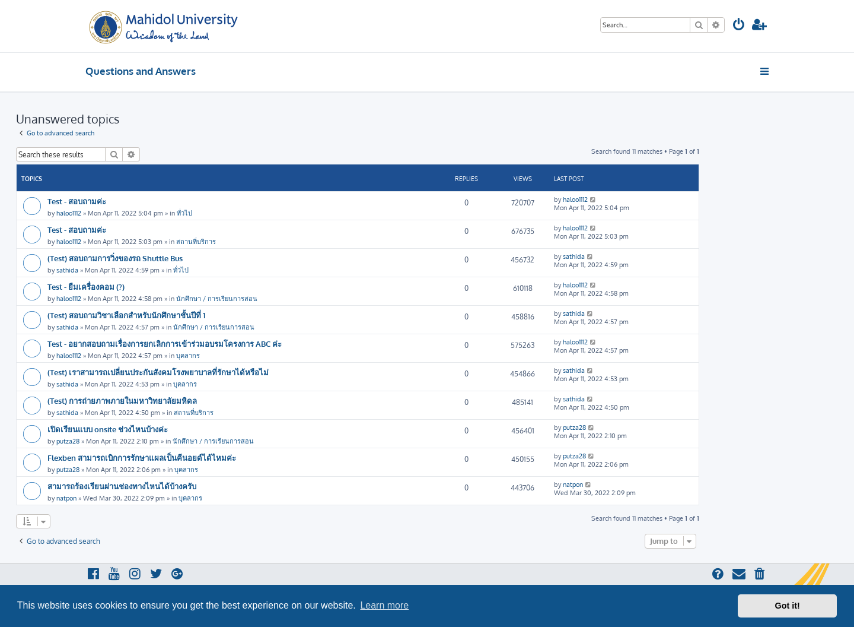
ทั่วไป (184, 213)
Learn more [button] (384, 605)
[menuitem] (739, 26)
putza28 (67, 441)
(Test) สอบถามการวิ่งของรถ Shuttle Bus (115, 258)
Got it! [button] (787, 605)
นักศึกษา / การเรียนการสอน (216, 298)
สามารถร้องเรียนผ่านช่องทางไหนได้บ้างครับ (121, 486)
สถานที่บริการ (196, 242)
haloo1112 (68, 213)
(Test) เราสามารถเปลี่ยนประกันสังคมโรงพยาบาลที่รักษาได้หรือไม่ (158, 372)
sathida (67, 270)
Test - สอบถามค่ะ (76, 201)
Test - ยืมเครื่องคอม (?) (86, 286)
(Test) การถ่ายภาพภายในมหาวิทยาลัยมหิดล (122, 400)
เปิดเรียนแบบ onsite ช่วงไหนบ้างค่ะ (107, 429)
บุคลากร (188, 356)
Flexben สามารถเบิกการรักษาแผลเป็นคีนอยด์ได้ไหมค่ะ (141, 457)
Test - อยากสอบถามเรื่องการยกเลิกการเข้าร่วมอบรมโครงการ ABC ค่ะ (164, 343)
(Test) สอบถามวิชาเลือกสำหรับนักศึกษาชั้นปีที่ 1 (126, 315)
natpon (66, 498)
